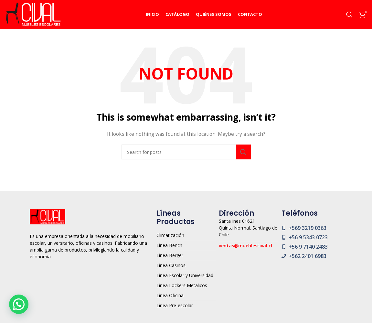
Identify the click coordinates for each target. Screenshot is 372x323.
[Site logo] (33, 14)
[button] (18, 304)
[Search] (349, 14)
